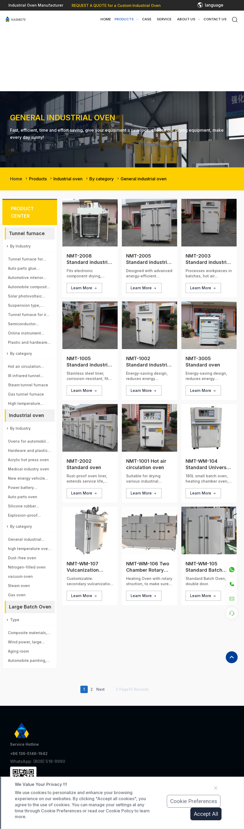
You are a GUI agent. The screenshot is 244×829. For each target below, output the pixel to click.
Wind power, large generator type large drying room (27, 643)
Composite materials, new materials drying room (27, 633)
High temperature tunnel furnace (24, 404)
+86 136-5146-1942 (29, 753)
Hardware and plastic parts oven (28, 451)
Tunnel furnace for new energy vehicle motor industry (26, 260)
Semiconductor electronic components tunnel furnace (29, 325)
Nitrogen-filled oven (27, 567)
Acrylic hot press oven (28, 459)
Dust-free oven (22, 558)
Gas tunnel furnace (26, 394)
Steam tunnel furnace (28, 385)
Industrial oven (67, 178)
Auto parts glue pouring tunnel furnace (29, 269)
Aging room (18, 651)
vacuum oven (20, 576)
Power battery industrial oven (22, 488)
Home (105, 19)
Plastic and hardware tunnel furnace (27, 343)
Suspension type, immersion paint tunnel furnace (29, 306)
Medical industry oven (28, 469)
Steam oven (19, 585)
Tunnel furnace (27, 233)
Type (14, 619)
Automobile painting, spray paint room (27, 661)
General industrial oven (144, 178)
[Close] (216, 788)
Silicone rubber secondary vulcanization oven (25, 507)
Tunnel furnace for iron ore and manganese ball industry (29, 315)
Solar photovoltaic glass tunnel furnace (27, 297)
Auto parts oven (22, 496)
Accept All (206, 814)
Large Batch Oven (30, 607)
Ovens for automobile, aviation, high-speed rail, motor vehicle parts (28, 442)
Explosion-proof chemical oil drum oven (29, 516)
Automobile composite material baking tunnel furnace (29, 288)
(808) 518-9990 (49, 761)
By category (101, 178)
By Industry (20, 246)
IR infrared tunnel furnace (24, 376)
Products (38, 178)
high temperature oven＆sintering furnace (29, 549)
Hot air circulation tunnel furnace (24, 367)
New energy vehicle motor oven (26, 479)
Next (100, 689)
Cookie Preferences (193, 801)
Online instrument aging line (24, 334)
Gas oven (17, 595)
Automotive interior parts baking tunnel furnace (26, 278)
